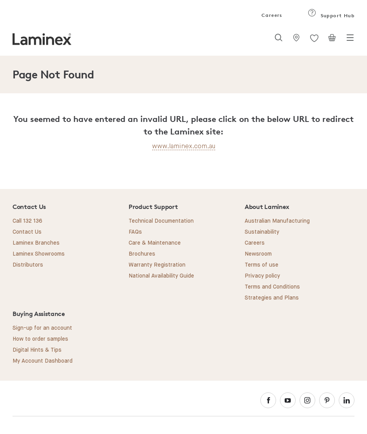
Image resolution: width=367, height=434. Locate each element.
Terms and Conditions (272, 287)
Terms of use (261, 265)
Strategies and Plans (272, 298)
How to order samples (40, 339)
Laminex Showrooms (39, 254)
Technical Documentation (161, 221)
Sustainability (262, 232)
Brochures (142, 254)
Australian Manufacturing (277, 221)
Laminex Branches (36, 243)
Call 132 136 (27, 221)
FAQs (135, 232)
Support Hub (331, 15)
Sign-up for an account (42, 328)
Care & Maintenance (155, 243)
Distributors (28, 265)
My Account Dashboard (43, 361)
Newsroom (258, 254)
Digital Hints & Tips (37, 350)
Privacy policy (262, 276)
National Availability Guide (161, 276)
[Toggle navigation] (350, 40)
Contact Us (27, 232)
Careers (271, 15)
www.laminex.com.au (183, 146)
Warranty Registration (157, 265)
